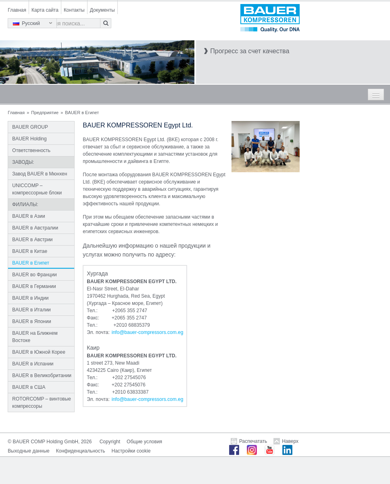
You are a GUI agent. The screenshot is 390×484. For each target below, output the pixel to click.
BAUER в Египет (30, 263)
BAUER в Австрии (32, 239)
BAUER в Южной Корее (38, 352)
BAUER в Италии (31, 310)
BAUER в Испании (32, 364)
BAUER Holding (29, 139)
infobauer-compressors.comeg (148, 332)
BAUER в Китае (29, 251)
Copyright (110, 441)
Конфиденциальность (80, 451)
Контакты (74, 10)
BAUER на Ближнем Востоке (34, 336)
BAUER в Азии (28, 216)
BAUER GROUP (30, 127)
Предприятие (44, 112)
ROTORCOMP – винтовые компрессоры (41, 402)
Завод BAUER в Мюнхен (39, 174)
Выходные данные (28, 451)
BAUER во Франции (34, 274)
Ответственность (31, 150)
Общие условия (144, 441)
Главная (17, 10)
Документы (102, 10)
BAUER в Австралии (35, 228)
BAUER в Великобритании (41, 375)
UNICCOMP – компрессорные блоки (37, 189)
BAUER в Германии (34, 286)
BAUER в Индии (30, 298)
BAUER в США (28, 387)
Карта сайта (44, 10)
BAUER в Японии (31, 321)
